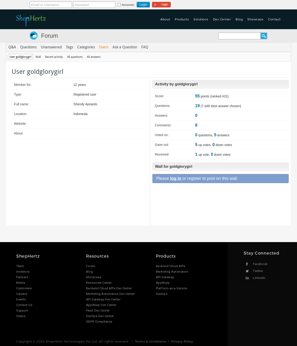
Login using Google (161, 4)
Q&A (12, 47)
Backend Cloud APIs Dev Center (109, 288)
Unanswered (51, 47)
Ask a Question (125, 47)
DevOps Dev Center (100, 316)
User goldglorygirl (20, 57)
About (165, 19)
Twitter (258, 271)
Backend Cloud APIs (170, 266)
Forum (49, 35)
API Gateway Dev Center (103, 299)
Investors (23, 271)
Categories (86, 47)
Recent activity (54, 57)
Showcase (255, 19)
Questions (28, 47)
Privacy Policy (182, 341)
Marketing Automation (172, 271)
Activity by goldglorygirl (176, 84)
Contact (274, 19)
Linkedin (259, 278)
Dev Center (222, 19)
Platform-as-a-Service (171, 288)
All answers (93, 57)
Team (20, 266)
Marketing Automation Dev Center (110, 294)
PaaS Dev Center (98, 310)
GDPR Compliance (99, 321)
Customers (24, 288)
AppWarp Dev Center (101, 305)
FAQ (144, 47)
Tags (69, 47)
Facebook (260, 264)
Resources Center (99, 282)
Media (20, 282)
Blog (239, 19)
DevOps (161, 294)
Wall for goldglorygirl (173, 166)
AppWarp (163, 282)
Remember (128, 4)
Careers (21, 294)
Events (21, 299)
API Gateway (165, 277)
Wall (38, 57)
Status (21, 316)
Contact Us (24, 305)
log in (175, 178)
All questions (75, 57)
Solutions (201, 19)
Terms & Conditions (150, 341)
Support (22, 310)
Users (103, 47)
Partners (22, 277)
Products (182, 19)
